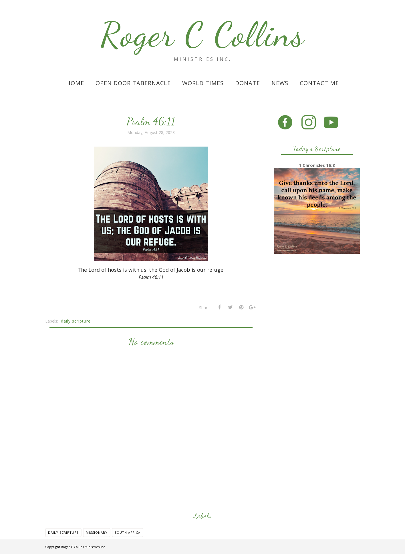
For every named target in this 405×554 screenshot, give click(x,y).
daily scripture (76, 321)
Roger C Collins (202, 34)
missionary (97, 532)
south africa (127, 532)
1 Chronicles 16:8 (317, 165)
